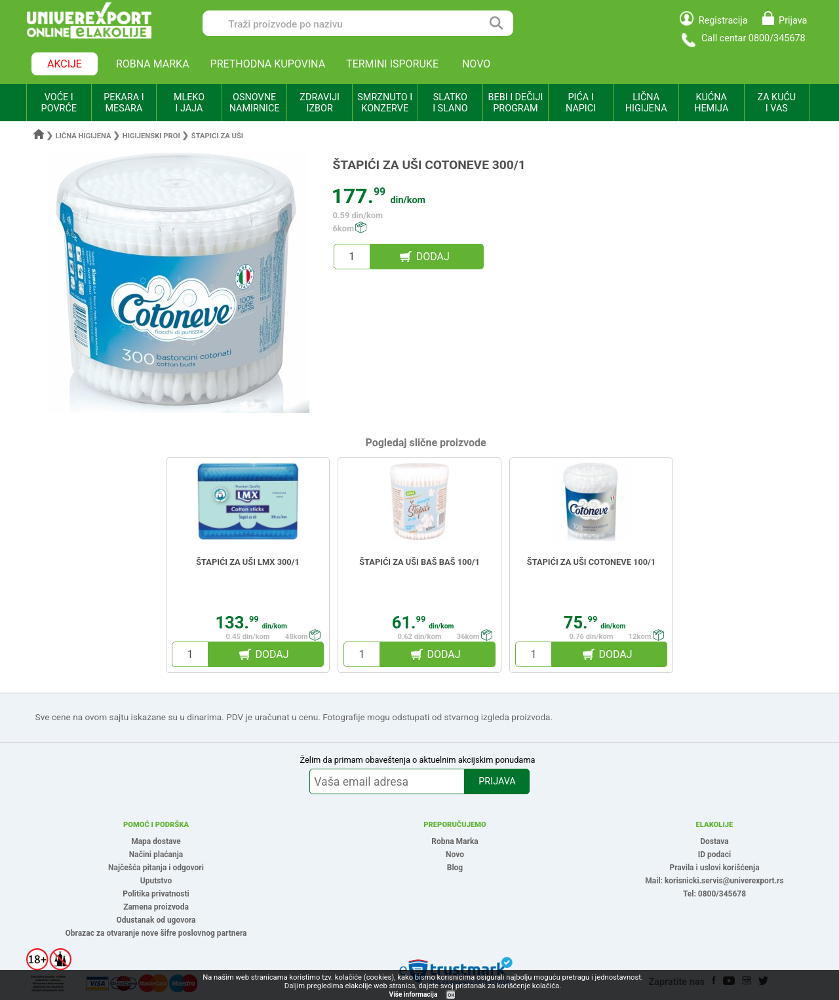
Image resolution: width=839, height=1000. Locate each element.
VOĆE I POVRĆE (59, 103)
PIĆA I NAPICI (581, 103)
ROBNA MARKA (152, 64)
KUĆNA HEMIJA (711, 103)
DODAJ (433, 256)
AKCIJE (64, 64)
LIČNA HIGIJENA (646, 103)
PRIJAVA (496, 781)
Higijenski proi (151, 136)
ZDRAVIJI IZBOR (320, 103)
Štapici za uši (217, 136)
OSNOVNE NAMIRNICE (254, 103)
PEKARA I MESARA (124, 103)
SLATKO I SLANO (450, 103)
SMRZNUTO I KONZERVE (384, 103)
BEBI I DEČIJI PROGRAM (515, 103)
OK (451, 995)
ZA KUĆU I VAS (776, 103)
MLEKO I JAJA (189, 103)
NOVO (476, 64)
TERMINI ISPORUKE (392, 64)
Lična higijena (84, 136)
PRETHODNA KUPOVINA (268, 64)
